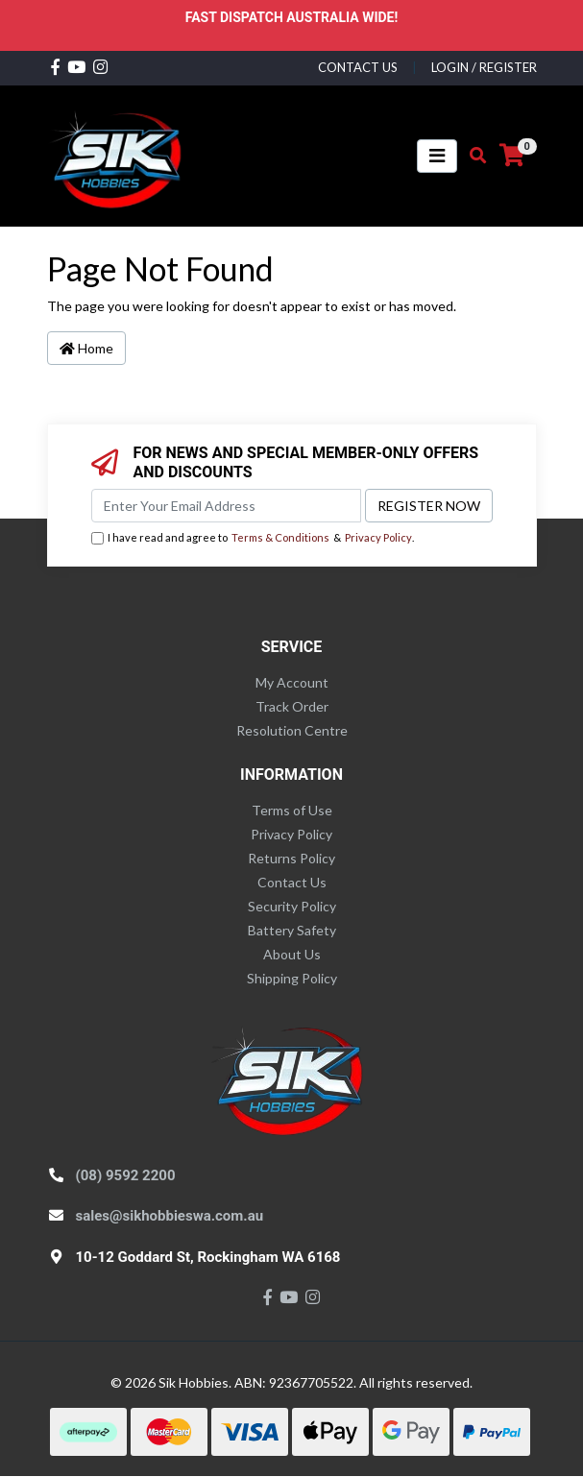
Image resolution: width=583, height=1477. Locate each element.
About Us (292, 954)
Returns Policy (291, 858)
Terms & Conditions (280, 537)
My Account (291, 682)
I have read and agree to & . (252, 538)
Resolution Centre (292, 730)
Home (86, 348)
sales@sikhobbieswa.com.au (170, 1215)
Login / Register (484, 67)
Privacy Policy (378, 537)
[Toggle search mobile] (472, 155)
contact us (358, 67)
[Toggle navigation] (437, 156)
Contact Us (292, 882)
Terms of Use (292, 810)
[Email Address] (226, 505)
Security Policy (292, 906)
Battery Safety (292, 930)
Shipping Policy (292, 978)
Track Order (291, 706)
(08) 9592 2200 (126, 1175)
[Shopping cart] (512, 155)
